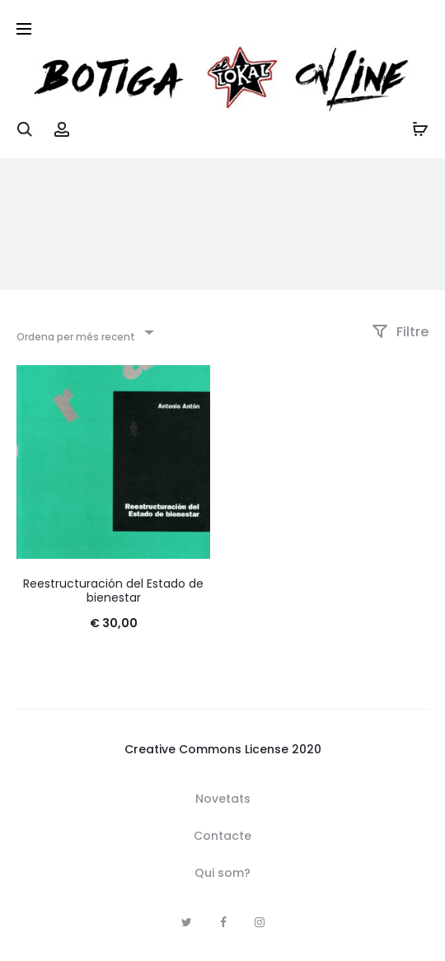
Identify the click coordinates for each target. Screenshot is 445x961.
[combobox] (84, 331)
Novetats (223, 798)
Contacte (222, 835)
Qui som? (222, 873)
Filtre (400, 331)
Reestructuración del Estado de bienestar (113, 590)
